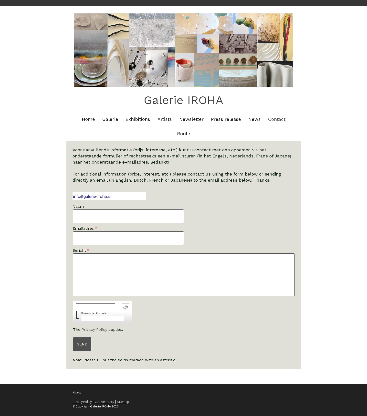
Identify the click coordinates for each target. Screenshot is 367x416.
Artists (164, 119)
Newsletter (191, 119)
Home (88, 119)
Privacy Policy (94, 329)
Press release (226, 119)
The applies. (98, 329)
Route (183, 133)
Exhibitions (138, 119)
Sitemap (123, 401)
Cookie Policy (104, 401)
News (254, 119)
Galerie (110, 119)
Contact (276, 119)
